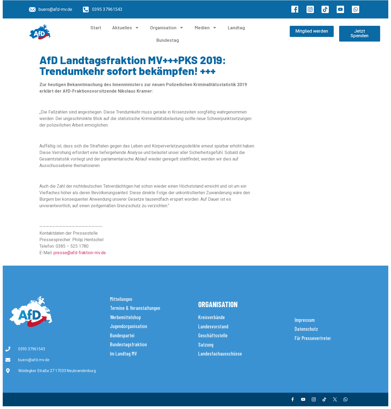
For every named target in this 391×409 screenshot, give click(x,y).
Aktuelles (125, 28)
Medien (206, 28)
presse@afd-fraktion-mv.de (79, 252)
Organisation (167, 28)
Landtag (236, 27)
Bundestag (167, 40)
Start (95, 27)
